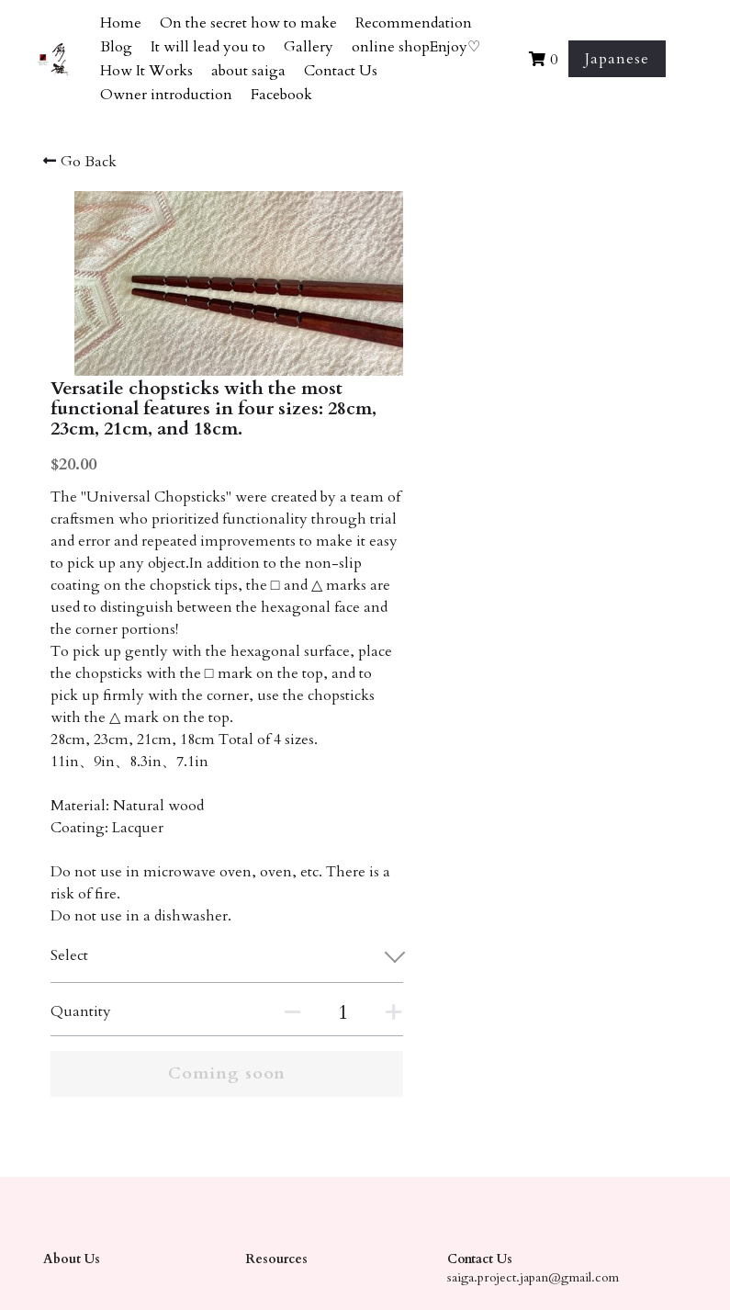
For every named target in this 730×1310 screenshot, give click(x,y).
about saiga (248, 71)
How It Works (146, 71)
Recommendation (413, 23)
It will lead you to (208, 47)
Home (120, 23)
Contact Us (340, 71)
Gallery (308, 47)
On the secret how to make (248, 23)
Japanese (617, 59)
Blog (116, 47)
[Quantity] (543, 934)
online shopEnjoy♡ (416, 47)
